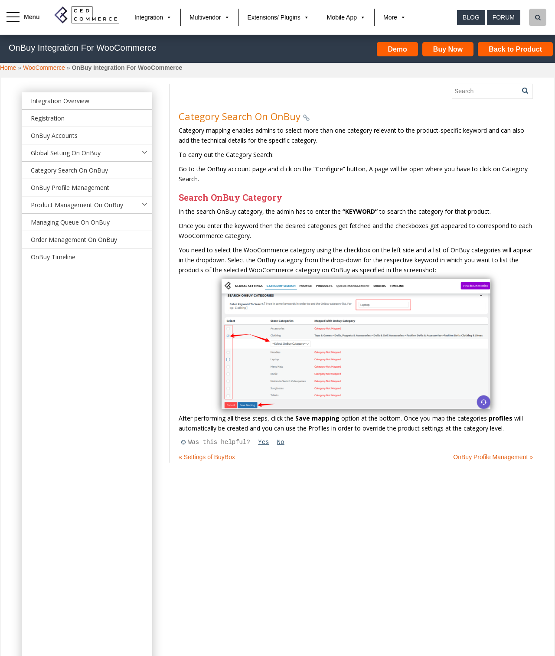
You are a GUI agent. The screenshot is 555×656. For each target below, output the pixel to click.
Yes (263, 442)
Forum (504, 17)
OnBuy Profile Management (70, 187)
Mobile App (342, 17)
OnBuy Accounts (54, 135)
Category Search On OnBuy (69, 170)
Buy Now (448, 49)
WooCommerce (44, 67)
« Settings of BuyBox (207, 457)
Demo (397, 49)
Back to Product (515, 49)
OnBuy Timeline (53, 257)
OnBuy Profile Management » (493, 457)
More (390, 17)
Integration (148, 17)
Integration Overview (60, 101)
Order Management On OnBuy (74, 239)
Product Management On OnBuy (77, 205)
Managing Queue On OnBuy (70, 222)
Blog (471, 17)
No (280, 442)
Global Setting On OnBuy (66, 153)
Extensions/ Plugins (274, 17)
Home (8, 67)
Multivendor (205, 17)
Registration (48, 118)
